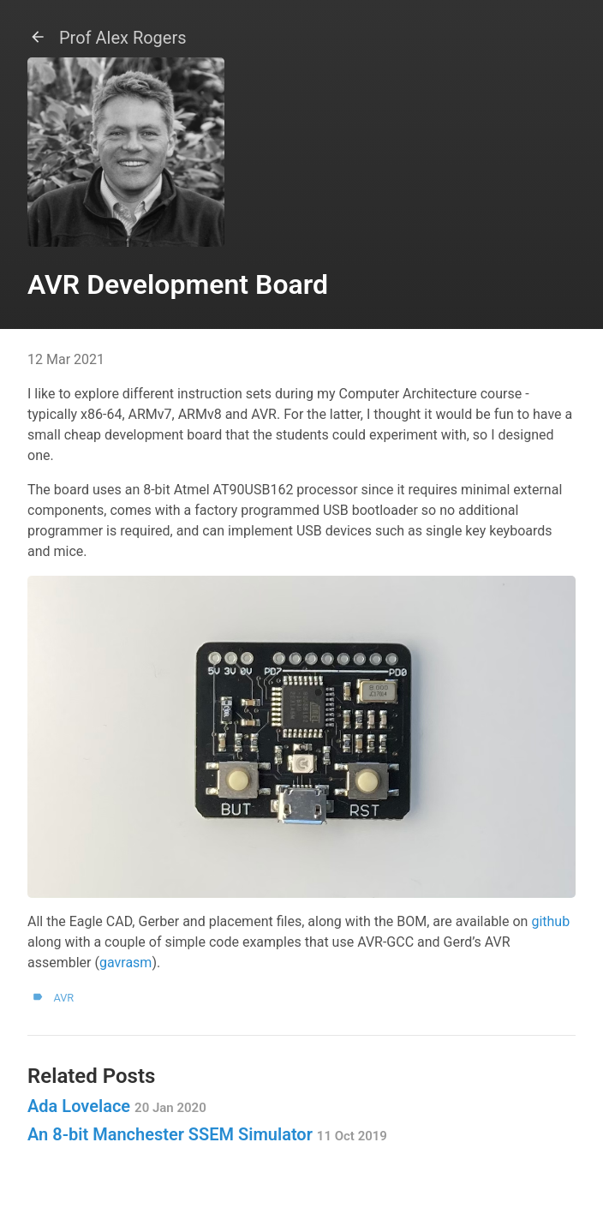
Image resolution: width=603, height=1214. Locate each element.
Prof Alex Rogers (107, 37)
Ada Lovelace (116, 1106)
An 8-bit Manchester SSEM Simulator (207, 1134)
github (550, 921)
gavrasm (125, 962)
